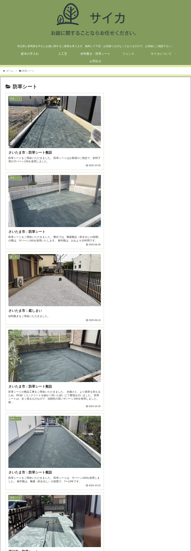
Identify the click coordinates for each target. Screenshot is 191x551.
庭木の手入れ (85, 539)
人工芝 (101, 539)
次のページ (95, 498)
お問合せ (181, 539)
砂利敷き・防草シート (122, 539)
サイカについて (162, 539)
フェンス (144, 539)
